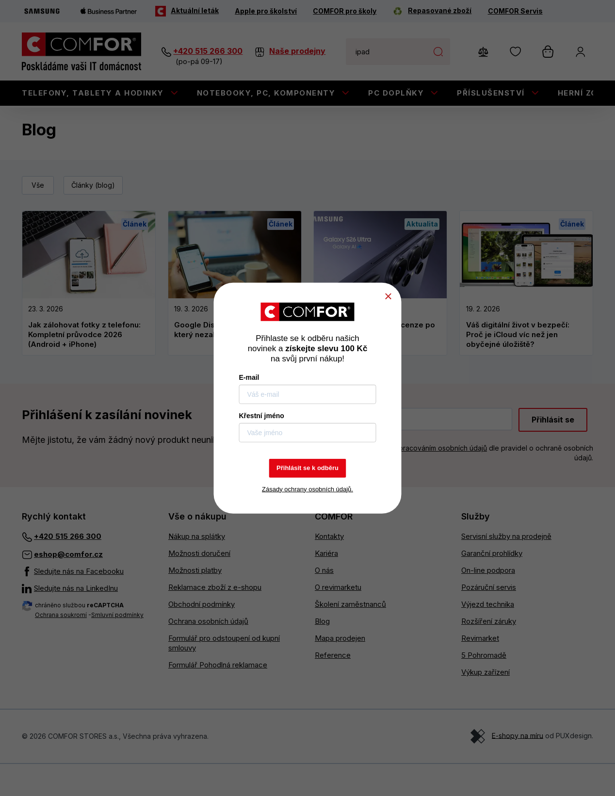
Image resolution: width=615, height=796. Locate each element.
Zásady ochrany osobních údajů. (307, 488)
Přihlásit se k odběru (307, 467)
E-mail (249, 377)
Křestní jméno (261, 416)
